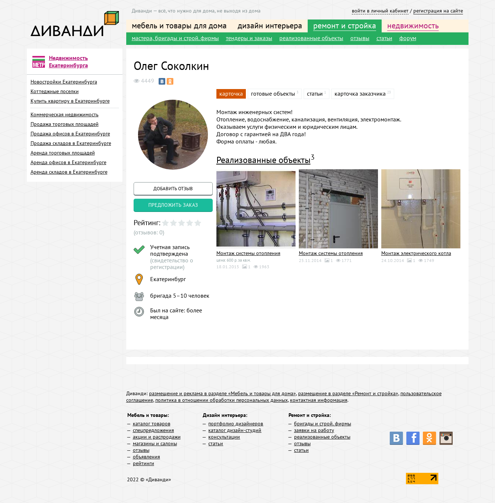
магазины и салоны (155, 443)
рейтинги (143, 463)
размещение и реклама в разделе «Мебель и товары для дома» (222, 393)
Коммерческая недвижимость (65, 114)
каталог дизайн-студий (234, 430)
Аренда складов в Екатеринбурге (69, 172)
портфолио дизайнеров (235, 423)
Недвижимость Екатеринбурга (68, 61)
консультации (224, 436)
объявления (146, 456)
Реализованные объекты (263, 160)
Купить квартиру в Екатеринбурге (70, 101)
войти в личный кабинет (380, 10)
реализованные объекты (311, 38)
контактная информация (318, 400)
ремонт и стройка (344, 25)
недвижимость (413, 25)
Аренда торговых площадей (63, 152)
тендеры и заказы (249, 38)
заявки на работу (314, 430)
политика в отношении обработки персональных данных (221, 400)
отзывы (360, 38)
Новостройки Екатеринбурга (64, 81)
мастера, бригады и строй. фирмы (175, 38)
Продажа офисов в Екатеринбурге (70, 133)
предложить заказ (173, 205)
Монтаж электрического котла (416, 253)
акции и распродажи (157, 436)
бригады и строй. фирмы (322, 423)
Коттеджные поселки (55, 91)
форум (407, 38)
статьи (384, 38)
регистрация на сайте (438, 10)
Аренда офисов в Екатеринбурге (68, 162)
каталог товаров (151, 423)
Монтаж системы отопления (248, 253)
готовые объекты (273, 93)
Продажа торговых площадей (65, 124)
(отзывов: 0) (149, 232)
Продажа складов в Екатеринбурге (71, 143)
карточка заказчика (360, 93)
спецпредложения (153, 430)
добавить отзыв (173, 188)
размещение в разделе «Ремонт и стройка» (348, 393)
